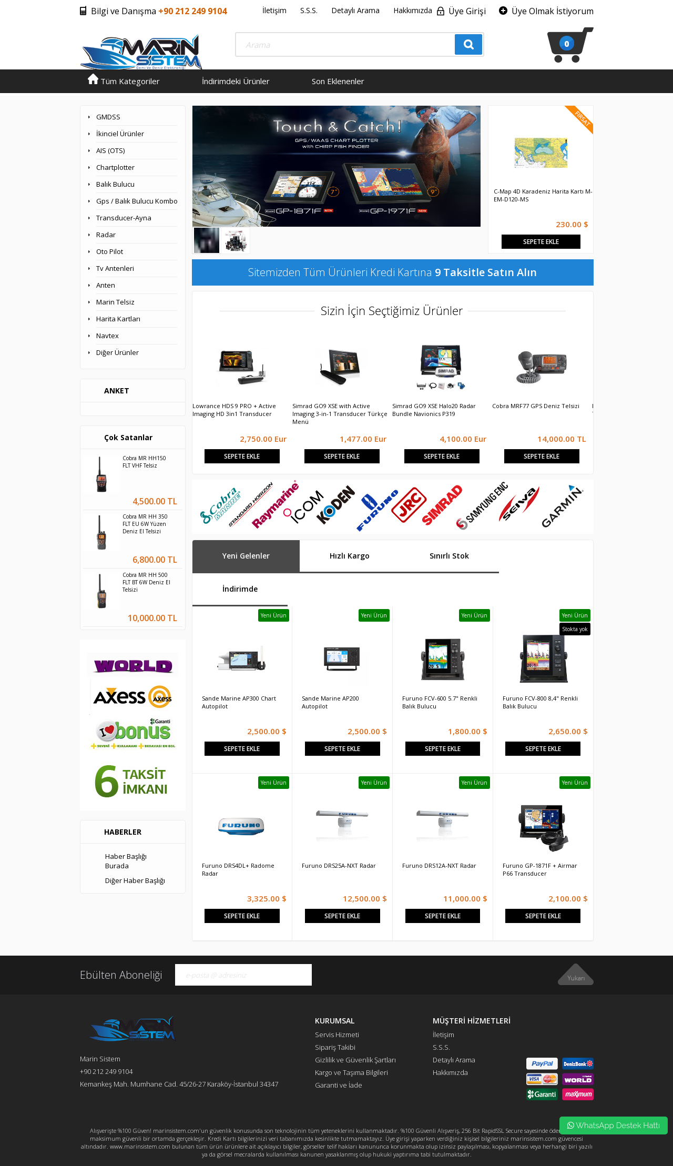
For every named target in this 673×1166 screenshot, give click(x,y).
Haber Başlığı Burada (126, 860)
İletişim (274, 10)
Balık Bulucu (115, 184)
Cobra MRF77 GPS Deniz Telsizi (535, 406)
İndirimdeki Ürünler (236, 81)
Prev (495, 147)
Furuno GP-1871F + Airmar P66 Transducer (540, 869)
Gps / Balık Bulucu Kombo (136, 201)
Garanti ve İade (338, 1085)
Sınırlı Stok (449, 556)
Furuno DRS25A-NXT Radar (339, 865)
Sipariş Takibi (335, 1047)
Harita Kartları (118, 318)
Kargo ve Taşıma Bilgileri (351, 1072)
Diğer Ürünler (117, 352)
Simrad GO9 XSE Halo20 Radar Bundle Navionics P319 (434, 410)
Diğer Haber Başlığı (135, 880)
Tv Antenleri (115, 268)
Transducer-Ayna (123, 217)
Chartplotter (115, 167)
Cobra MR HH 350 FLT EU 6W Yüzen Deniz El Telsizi (145, 524)
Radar (106, 234)
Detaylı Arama (355, 10)
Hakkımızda (412, 10)
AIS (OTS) (110, 150)
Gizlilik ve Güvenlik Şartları (355, 1059)
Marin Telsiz (115, 302)
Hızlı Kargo (350, 556)
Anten (105, 285)
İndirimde (240, 589)
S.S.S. (309, 10)
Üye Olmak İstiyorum (553, 11)
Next (586, 147)
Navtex (107, 335)
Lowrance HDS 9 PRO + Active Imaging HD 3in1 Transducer (234, 410)
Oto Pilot (109, 251)
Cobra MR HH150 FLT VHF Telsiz (144, 461)
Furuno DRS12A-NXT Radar (439, 865)
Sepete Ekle (541, 241)
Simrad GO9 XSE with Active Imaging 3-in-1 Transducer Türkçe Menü (340, 413)
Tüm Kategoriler (124, 81)
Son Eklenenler (338, 81)
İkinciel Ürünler (120, 133)
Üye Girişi (467, 11)
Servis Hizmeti (337, 1034)
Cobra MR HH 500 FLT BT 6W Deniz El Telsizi (146, 582)
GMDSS (108, 116)
